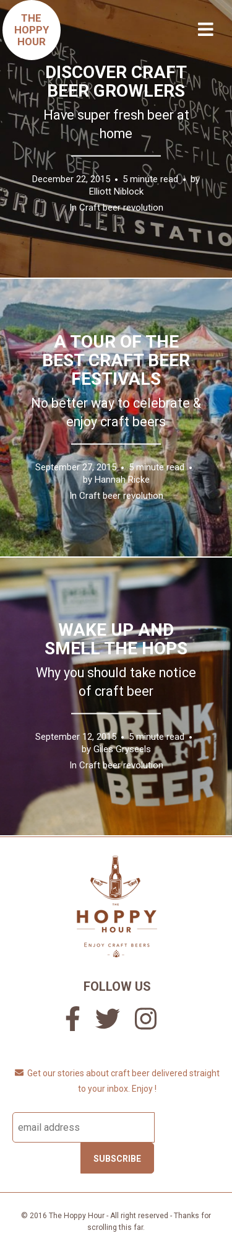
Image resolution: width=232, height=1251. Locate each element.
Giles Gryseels (122, 748)
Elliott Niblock (116, 190)
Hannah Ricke (122, 479)
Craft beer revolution (121, 207)
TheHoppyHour (31, 30)
